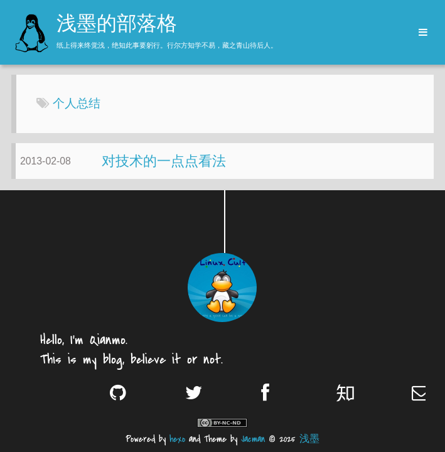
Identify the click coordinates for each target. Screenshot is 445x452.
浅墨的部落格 (116, 25)
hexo (177, 439)
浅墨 (309, 439)
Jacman (253, 439)
